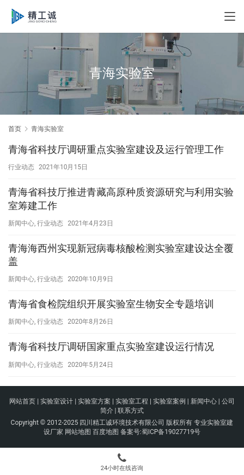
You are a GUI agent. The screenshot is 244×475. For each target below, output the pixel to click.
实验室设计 (56, 401)
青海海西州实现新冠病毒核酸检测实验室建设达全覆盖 (121, 254)
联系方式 (131, 410)
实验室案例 (169, 401)
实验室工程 (131, 401)
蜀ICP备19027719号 (171, 432)
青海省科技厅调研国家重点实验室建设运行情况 (111, 346)
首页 (14, 129)
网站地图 (78, 432)
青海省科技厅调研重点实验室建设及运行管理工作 (116, 149)
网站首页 (22, 401)
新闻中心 (21, 223)
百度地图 (106, 432)
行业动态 (21, 167)
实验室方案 (94, 401)
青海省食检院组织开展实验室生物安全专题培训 (111, 304)
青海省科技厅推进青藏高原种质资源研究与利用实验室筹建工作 (121, 198)
